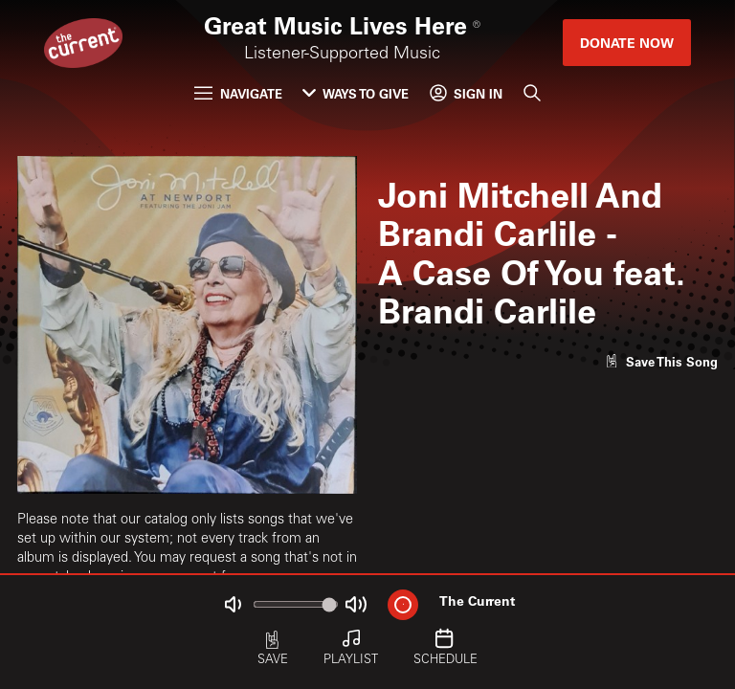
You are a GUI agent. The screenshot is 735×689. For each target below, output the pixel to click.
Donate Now (627, 42)
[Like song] (661, 361)
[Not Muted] (233, 604)
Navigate (237, 93)
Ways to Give (355, 93)
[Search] (531, 93)
